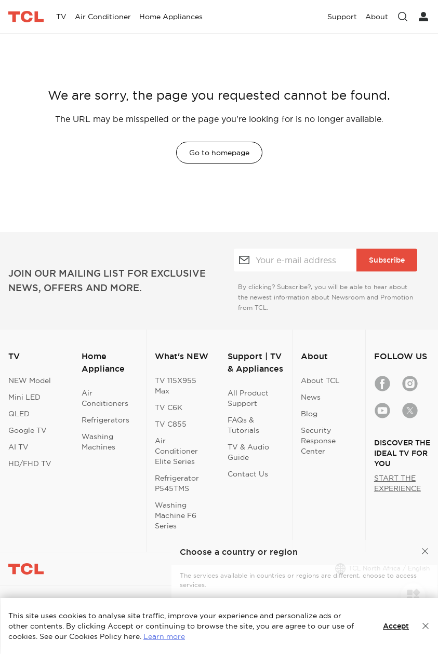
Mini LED (24, 397)
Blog (309, 413)
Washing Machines (98, 442)
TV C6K (168, 407)
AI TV (18, 447)
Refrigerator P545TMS (177, 483)
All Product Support (248, 398)
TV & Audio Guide (248, 452)
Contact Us (248, 474)
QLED (19, 413)
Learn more (164, 636)
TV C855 (171, 424)
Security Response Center (318, 441)
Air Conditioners (105, 398)
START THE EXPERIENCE (397, 483)
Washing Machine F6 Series (175, 515)
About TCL (320, 380)
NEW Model (29, 380)
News (311, 397)
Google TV (27, 430)
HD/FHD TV (29, 463)
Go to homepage (219, 152)
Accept (396, 626)
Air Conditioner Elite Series (176, 451)
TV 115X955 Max (175, 386)
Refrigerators (105, 420)
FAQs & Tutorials (243, 425)
